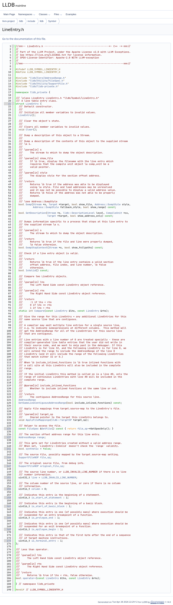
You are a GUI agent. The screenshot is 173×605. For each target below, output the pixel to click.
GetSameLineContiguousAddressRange (42, 402)
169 (7, 529)
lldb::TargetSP (62, 420)
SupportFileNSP (29, 457)
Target (53, 204)
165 (7, 517)
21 (7, 103)
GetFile (46, 428)
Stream (37, 204)
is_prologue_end (42, 517)
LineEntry (32, 103)
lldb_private (38, 92)
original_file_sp (51, 466)
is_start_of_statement (47, 497)
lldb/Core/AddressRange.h (47, 77)
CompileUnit (114, 212)
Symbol (52, 21)
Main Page (9, 14)
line (34, 477)
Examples (71, 14)
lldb (21, 21)
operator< (29, 578)
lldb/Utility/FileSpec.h (46, 80)
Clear (29, 129)
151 (7, 477)
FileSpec (33, 428)
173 (7, 540)
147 (7, 466)
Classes (44, 14)
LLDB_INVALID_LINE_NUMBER (58, 477)
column (36, 488)
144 (7, 457)
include (31, 21)
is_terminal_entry (44, 540)
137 (7, 437)
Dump (29, 204)
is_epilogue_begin (44, 529)
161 (7, 506)
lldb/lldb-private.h (43, 86)
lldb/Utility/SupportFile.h (48, 83)
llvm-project (8, 21)
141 (7, 448)
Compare (39, 310)
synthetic (32, 448)
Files (58, 14)
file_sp (83, 428)
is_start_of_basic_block (48, 506)
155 (7, 488)
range (40, 437)
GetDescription (36, 212)
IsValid (31, 270)
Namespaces (26, 14)
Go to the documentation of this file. (24, 39)
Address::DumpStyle (107, 204)
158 (7, 497)
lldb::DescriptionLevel (79, 212)
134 (7, 428)
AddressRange (27, 399)
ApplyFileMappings (38, 420)
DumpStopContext (36, 247)
